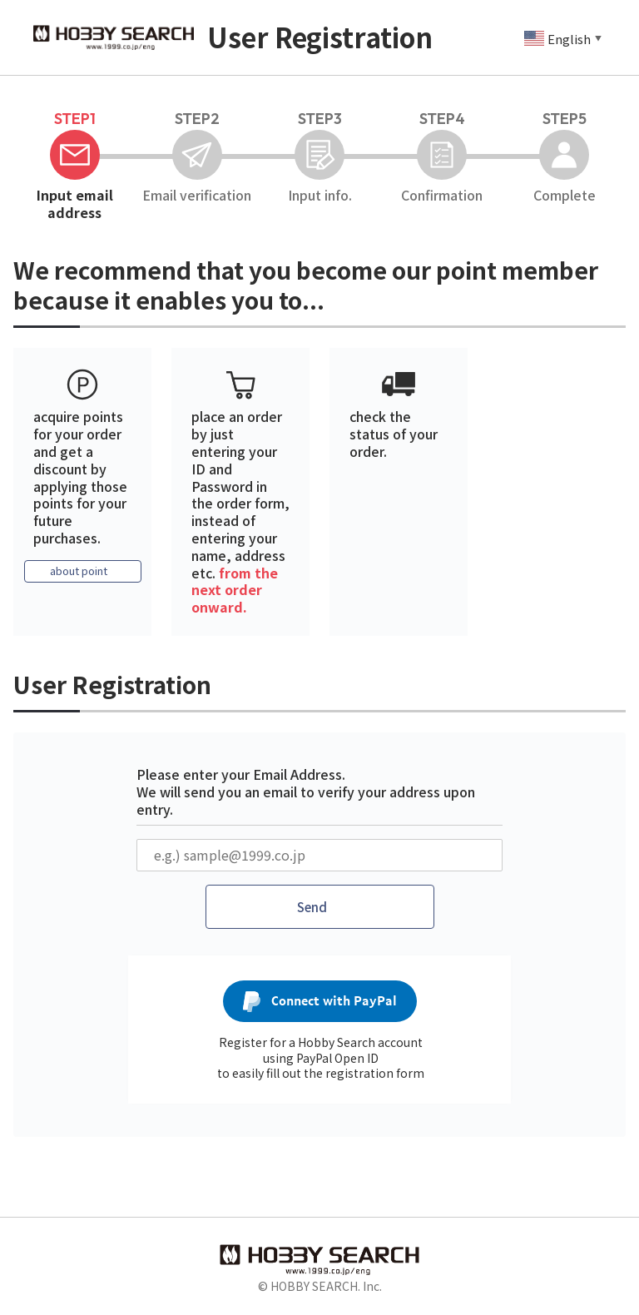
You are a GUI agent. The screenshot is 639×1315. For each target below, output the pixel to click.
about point (78, 571)
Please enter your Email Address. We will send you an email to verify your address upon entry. (305, 791)
